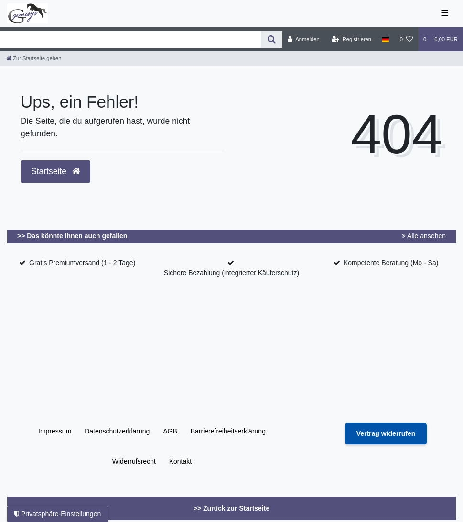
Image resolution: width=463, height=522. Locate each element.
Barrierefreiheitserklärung (228, 431)
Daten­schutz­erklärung (117, 431)
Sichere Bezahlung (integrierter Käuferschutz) (231, 273)
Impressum (54, 431)
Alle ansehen (424, 236)
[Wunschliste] (406, 39)
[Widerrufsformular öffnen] (386, 433)
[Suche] (271, 39)
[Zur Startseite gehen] (34, 58)
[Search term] (130, 39)
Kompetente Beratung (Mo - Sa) (391, 263)
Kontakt (180, 461)
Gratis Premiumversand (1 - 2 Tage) (82, 263)
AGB (170, 431)
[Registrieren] (351, 39)
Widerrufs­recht (134, 461)
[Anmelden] (303, 39)
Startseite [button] (55, 171)
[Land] (385, 39)
